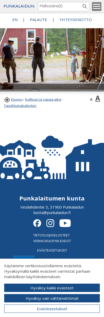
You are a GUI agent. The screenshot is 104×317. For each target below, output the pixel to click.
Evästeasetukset (52, 308)
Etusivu (17, 99)
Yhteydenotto (75, 19)
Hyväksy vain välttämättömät (52, 298)
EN (15, 19)
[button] (96, 6)
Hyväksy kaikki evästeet (52, 287)
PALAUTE (38, 19)
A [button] (91, 99)
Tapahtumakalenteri (20, 105)
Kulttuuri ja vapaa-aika (43, 99)
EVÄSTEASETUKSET (52, 250)
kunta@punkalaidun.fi (52, 212)
